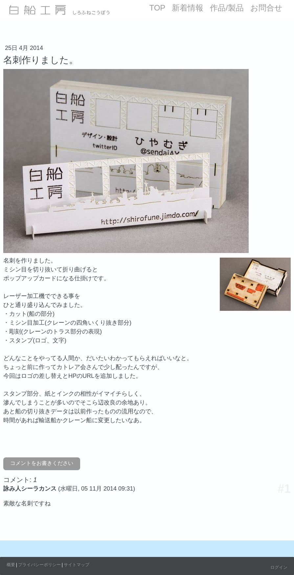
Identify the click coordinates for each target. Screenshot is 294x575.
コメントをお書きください (41, 463)
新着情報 (187, 7)
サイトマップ (76, 564)
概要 (11, 564)
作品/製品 (227, 7)
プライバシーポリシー (39, 564)
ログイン (278, 567)
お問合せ (266, 7)
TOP (157, 7)
